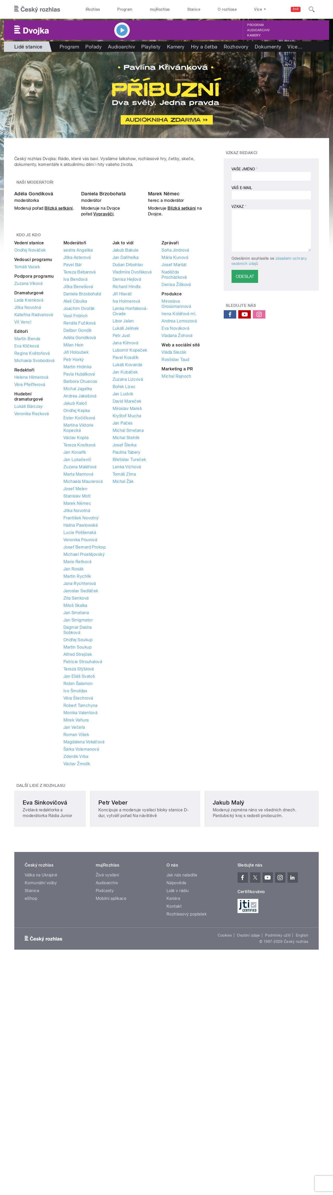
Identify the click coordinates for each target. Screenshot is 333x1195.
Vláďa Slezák (174, 480)
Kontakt (174, 1095)
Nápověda (176, 1072)
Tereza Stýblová (78, 797)
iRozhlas (93, 9)
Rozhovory (236, 46)
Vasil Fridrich (75, 443)
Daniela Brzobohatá (103, 322)
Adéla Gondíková (33, 322)
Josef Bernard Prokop (84, 675)
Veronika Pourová (80, 667)
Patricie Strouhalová (82, 789)
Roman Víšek (76, 862)
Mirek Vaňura (76, 848)
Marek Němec (164, 322)
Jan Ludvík (123, 522)
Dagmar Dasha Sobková (77, 758)
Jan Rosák (73, 697)
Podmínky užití (278, 1125)
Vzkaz (239, 206)
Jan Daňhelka (126, 385)
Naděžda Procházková (174, 403)
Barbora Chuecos (80, 509)
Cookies (225, 1125)
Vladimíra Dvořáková (132, 400)
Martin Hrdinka (77, 495)
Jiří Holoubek (75, 480)
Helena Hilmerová (31, 505)
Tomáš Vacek (27, 395)
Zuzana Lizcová (128, 507)
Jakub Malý (244, 986)
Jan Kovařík (74, 580)
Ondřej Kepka (76, 538)
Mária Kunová (175, 385)
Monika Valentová (80, 840)
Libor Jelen (123, 449)
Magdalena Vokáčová (84, 870)
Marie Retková (77, 689)
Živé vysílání (107, 1064)
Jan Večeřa (74, 855)
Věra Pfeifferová (29, 512)
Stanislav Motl (77, 624)
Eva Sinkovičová (45, 986)
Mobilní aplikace (111, 1088)
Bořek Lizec (124, 514)
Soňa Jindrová (175, 378)
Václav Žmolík (76, 891)
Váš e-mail (242, 188)
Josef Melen (75, 616)
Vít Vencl (22, 450)
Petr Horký (73, 487)
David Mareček (127, 529)
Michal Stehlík (126, 565)
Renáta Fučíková (79, 451)
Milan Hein (73, 473)
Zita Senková (76, 726)
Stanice (193, 9)
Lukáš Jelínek (126, 456)
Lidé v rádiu (177, 1080)
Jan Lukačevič (77, 587)
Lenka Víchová (127, 595)
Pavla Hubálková (79, 502)
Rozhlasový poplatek (186, 1103)
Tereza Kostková (79, 573)
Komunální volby (41, 1072)
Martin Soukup (77, 775)
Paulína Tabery (126, 580)
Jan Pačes (123, 551)
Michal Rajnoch (176, 504)
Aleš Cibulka (75, 429)
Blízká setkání (58, 336)
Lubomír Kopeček (130, 478)
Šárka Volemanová (81, 877)
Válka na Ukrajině (41, 1064)
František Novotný (81, 646)
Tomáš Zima (124, 602)
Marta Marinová (78, 602)
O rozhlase (227, 9)
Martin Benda (27, 466)
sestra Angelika (78, 378)
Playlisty (151, 46)
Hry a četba (204, 46)
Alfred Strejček (77, 782)
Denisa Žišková (176, 412)
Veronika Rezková (31, 541)
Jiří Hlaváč (122, 422)
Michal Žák (123, 609)
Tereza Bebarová (79, 400)
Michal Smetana (128, 558)
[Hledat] (312, 9)
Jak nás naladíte (181, 1064)
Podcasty (105, 1080)
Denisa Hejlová (127, 407)
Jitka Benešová (78, 414)
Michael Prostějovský (84, 682)
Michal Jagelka (77, 516)
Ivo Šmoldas (75, 819)
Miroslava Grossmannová (176, 432)
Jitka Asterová (77, 385)
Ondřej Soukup (77, 767)
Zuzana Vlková (28, 411)
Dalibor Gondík (77, 458)
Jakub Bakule (126, 378)
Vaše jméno (245, 169)
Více (294, 46)
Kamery (254, 35)
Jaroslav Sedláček (80, 719)
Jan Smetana (76, 740)
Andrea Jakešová (80, 524)
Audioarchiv (258, 30)
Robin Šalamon (78, 811)
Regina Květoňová (32, 481)
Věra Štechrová (78, 826)
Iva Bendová (75, 407)
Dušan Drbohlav (128, 392)
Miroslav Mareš (127, 536)
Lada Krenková (28, 428)
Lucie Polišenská (79, 660)
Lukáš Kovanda (127, 492)
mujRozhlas (160, 9)
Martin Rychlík (77, 704)
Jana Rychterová (79, 711)
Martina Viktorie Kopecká (78, 556)
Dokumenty (268, 46)
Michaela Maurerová (83, 609)
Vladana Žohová (177, 463)
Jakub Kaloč (75, 531)
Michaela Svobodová (34, 488)
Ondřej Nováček (30, 378)
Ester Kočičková (79, 546)
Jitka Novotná (27, 435)
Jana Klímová (125, 471)
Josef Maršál (174, 392)
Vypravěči (103, 342)
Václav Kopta (76, 565)
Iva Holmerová (126, 429)
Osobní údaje (248, 1125)
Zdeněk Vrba (75, 884)
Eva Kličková (26, 474)
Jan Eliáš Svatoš (79, 804)
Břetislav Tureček (129, 587)
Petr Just (121, 463)
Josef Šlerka (125, 573)
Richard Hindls (127, 414)
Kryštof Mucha (127, 544)
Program (124, 9)
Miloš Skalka (75, 733)
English (302, 1125)
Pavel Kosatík (126, 485)
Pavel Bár (72, 392)
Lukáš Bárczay (28, 534)
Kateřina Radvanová (33, 442)
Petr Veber (140, 986)
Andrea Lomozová (179, 449)
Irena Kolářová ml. (179, 441)
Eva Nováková (175, 456)
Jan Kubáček (125, 500)
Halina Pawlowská (80, 653)
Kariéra (173, 1088)
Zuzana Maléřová (80, 595)
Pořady (93, 46)
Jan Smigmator (78, 748)
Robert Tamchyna (80, 833)
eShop (31, 1088)
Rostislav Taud (175, 487)
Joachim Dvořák (79, 436)
